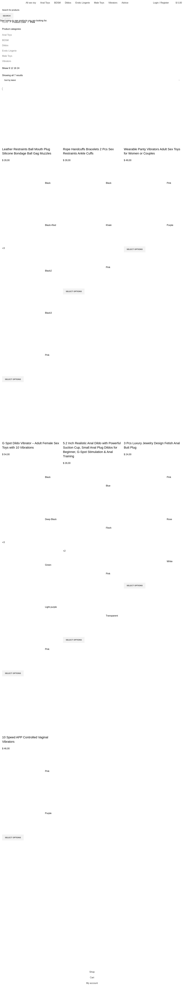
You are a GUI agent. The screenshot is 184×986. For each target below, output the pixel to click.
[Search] (171, 3)
